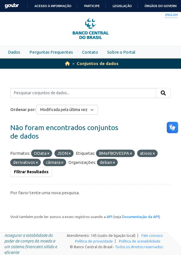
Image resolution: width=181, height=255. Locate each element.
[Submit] (163, 93)
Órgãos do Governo (162, 6)
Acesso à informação (52, 6)
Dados (14, 52)
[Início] (67, 63)
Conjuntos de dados (98, 63)
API (109, 217)
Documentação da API (140, 217)
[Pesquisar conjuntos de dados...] (83, 93)
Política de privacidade (94, 241)
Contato (90, 52)
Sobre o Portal (121, 52)
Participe (92, 6)
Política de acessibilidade (139, 241)
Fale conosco (152, 235)
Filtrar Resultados (31, 172)
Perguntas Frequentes (51, 52)
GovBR (12, 6)
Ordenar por (22, 109)
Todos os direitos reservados (139, 247)
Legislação (122, 6)
